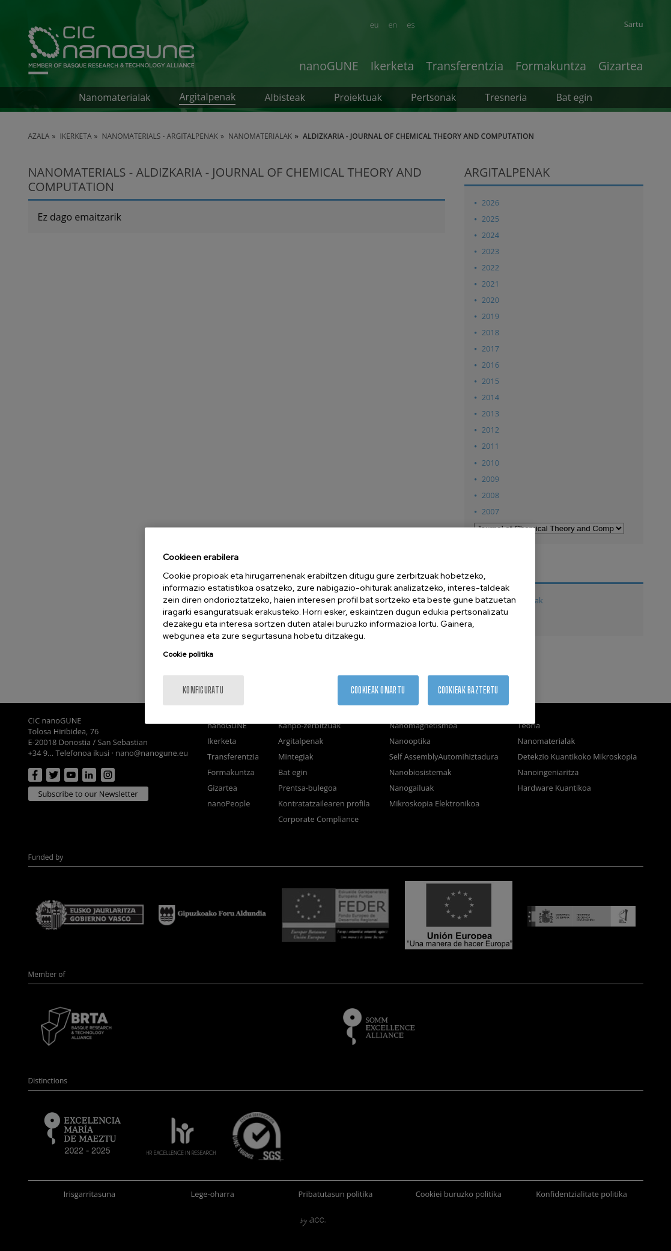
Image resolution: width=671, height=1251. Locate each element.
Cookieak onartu (378, 689)
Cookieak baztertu (468, 689)
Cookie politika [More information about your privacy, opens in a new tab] (188, 654)
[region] (340, 626)
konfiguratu (203, 689)
